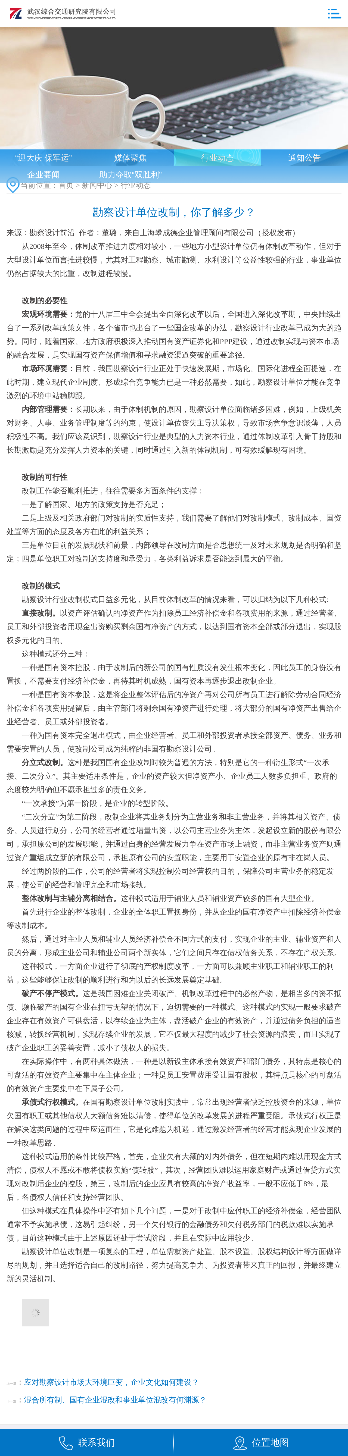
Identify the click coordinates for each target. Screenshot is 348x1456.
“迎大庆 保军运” (43, 157)
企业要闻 (43, 174)
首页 (66, 185)
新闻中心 (97, 185)
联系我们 (96, 1442)
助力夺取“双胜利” (130, 174)
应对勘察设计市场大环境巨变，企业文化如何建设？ (111, 1382)
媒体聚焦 (130, 157)
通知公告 (304, 157)
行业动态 (217, 157)
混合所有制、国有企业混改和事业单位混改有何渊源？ (115, 1400)
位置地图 (270, 1442)
